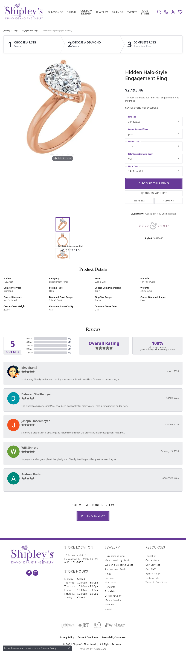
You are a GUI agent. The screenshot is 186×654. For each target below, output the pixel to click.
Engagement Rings (30, 30)
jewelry (7, 30)
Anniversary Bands (115, 569)
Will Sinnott (29, 448)
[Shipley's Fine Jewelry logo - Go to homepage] (24, 12)
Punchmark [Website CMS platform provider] (100, 649)
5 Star (30, 338)
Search (17, 46)
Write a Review (93, 515)
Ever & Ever (100, 281)
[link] (166, 12)
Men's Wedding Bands (117, 560)
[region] (63, 110)
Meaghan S (29, 367)
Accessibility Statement (114, 637)
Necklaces (110, 582)
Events (132, 12)
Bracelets (110, 591)
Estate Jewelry (113, 595)
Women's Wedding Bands (119, 564)
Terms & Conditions (157, 582)
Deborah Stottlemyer (36, 394)
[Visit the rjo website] (97, 625)
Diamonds (55, 12)
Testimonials (152, 578)
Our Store (145, 12)
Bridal (72, 12)
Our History (152, 560)
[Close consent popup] (69, 648)
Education (151, 556)
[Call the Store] (73, 562)
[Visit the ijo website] (67, 625)
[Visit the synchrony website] (115, 625)
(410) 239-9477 (70, 250)
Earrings (109, 578)
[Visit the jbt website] (83, 625)
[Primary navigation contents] (99, 12)
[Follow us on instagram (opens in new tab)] (35, 573)
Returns (168, 200)
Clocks (108, 609)
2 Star (30, 349)
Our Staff (151, 569)
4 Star (30, 342)
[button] (159, 12)
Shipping (139, 200)
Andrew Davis (31, 474)
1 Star (30, 352)
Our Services (153, 564)
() (69, 338)
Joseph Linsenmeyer (35, 421)
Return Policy (153, 573)
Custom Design (86, 12)
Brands (117, 12)
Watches (109, 604)
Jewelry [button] (102, 12)
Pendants (110, 586)
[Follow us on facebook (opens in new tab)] (29, 573)
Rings (16, 30)
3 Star (30, 345)
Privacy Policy (67, 637)
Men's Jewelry (113, 600)
